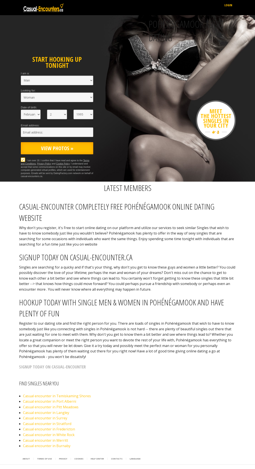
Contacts (117, 459)
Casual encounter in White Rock (49, 434)
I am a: (25, 73)
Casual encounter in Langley (46, 412)
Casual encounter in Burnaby (46, 445)
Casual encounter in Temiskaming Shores (57, 396)
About (26, 459)
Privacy (63, 459)
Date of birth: (29, 107)
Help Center (97, 459)
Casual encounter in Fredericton (49, 429)
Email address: (30, 125)
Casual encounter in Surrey (45, 418)
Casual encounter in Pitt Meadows (50, 407)
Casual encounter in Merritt (45, 440)
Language (135, 459)
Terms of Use (44, 459)
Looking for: (28, 90)
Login (228, 5)
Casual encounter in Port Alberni (49, 401)
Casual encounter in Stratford (47, 423)
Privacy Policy (44, 164)
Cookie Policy (63, 164)
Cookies (78, 459)
